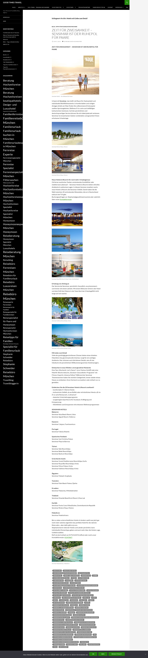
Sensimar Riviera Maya (84, 632)
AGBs (4, 21)
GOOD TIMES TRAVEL (12, 2)
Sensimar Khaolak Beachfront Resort (65, 624)
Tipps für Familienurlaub (9, 64)
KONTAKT (110, 7)
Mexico (91, 600)
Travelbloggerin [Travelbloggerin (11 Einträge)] (11, 383)
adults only (57, 570)
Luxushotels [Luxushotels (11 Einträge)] (9, 248)
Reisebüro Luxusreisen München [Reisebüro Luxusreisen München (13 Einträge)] (10, 286)
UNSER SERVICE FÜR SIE (99, 7)
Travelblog (84, 642)
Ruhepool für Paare (60, 612)
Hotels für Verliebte (60, 592)
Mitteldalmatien (59, 602)
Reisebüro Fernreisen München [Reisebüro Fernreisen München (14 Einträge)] (9, 267)
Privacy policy (117, 654)
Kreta (55, 600)
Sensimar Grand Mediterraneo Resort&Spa (85, 617)
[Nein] (145, 654)
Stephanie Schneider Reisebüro (63, 639)
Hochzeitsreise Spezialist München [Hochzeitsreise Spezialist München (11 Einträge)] (10, 214)
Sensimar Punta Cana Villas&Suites (64, 632)
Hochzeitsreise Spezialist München (64, 585)
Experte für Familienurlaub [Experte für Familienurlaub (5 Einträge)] (9, 111)
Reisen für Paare (58, 610)
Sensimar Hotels (59, 619)
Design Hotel (57, 575)
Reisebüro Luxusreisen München (63, 607)
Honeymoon (57, 587)
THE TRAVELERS (7, 62)
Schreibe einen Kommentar (73, 41)
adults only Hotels (70, 570)
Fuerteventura (58, 580)
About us (5, 39)
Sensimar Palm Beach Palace (62, 629)
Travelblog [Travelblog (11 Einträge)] (8, 380)
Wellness (83, 644)
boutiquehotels (84, 573)
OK (93, 654)
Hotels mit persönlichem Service (83, 595)
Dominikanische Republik (61, 578)
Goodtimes (69, 580)
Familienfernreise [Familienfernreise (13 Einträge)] (13, 114)
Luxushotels (64, 600)
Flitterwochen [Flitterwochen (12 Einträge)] (10, 179)
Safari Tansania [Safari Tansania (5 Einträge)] (14, 343)
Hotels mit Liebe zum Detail (62, 595)
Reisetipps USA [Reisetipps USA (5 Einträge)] (7, 343)
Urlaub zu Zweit (72, 644)
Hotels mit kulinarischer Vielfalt (79, 592)
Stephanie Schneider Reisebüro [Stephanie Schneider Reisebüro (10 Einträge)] (8, 357)
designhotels (86, 575)
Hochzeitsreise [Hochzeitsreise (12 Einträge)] (11, 185)
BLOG (14, 7)
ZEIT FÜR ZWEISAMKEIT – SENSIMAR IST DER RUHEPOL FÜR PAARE (74, 34)
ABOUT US (21, 7)
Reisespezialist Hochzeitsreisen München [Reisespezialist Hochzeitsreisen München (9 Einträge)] (10, 331)
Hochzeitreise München (61, 583)
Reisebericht (6, 59)
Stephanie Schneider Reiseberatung (85, 637)
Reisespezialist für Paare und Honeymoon (79, 610)
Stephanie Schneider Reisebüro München (66, 642)
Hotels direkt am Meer (60, 590)
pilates (87, 602)
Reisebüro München (82, 607)
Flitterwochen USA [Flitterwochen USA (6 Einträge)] (8, 183)
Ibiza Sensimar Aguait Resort (72, 597)
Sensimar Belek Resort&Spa (85, 612)
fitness (74, 578)
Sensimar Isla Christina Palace (63, 622)
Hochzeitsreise (75, 583)
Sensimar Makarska (73, 627)
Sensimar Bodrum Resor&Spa (62, 615)
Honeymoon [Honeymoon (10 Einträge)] (9, 220)
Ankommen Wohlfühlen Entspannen (65, 573)
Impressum (118, 7)
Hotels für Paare (92, 590)
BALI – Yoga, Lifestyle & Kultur (11, 42)
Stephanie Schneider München (63, 637)
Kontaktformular (66, 199)
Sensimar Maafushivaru (87, 624)
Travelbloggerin (59, 644)
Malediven (74, 600)
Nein (102, 654)
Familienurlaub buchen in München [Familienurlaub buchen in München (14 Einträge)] (12, 135)
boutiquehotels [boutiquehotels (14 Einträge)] (12, 100)
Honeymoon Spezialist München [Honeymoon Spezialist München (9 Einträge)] (8, 242)
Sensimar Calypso (79, 615)
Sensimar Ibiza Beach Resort (75, 619)
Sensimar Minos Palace (89, 627)
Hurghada (57, 597)
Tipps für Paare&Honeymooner (66, 26)
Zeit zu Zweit (64, 647)
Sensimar (71, 612)
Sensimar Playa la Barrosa (82, 629)
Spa (95, 634)
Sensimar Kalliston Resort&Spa (84, 622)
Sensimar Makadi (59, 627)
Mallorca (83, 600)
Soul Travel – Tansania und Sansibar (38, 7)
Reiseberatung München (61, 605)
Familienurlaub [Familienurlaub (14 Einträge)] (12, 126)
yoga (55, 647)
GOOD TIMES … (70, 7)
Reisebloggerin (84, 605)
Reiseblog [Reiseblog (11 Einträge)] (8, 260)
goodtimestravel (81, 580)
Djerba (95, 575)
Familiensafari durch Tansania (11, 32)
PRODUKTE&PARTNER (84, 7)
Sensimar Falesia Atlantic (61, 617)
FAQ (127, 7)
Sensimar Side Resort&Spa (83, 634)
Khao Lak (86, 597)
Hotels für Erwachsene (77, 590)
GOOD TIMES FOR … (57, 7)
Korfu (94, 597)
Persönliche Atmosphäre (74, 602)
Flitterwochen (83, 578)
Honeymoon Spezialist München (74, 587)
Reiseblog (74, 605)
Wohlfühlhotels (94, 644)
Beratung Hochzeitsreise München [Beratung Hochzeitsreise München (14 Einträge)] (12, 84)
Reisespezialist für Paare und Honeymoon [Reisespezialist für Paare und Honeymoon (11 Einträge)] (10, 321)
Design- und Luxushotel (71, 575)
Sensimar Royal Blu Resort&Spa (63, 634)
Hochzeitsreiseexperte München (87, 585)
